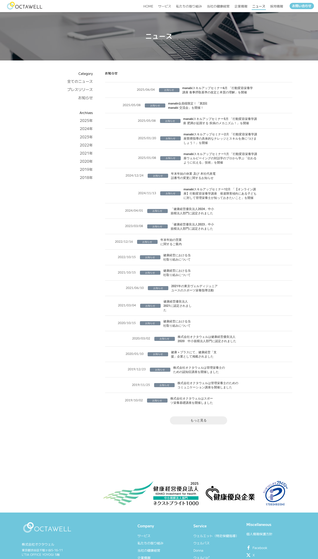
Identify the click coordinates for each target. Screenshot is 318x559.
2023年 (85, 147)
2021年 (85, 163)
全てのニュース (79, 91)
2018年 (85, 188)
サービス (133, 502)
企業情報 (133, 523)
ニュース (133, 531)
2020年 (85, 171)
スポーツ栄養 (190, 531)
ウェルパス (188, 509)
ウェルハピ (188, 523)
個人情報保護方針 (247, 502)
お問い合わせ (302, 6)
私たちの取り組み (140, 509)
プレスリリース (79, 100)
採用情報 (133, 538)
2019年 (85, 179)
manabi (186, 538)
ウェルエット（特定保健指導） (203, 502)
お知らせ (84, 108)
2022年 (85, 155)
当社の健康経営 (138, 516)
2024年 (85, 139)
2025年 (85, 131)
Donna (185, 516)
